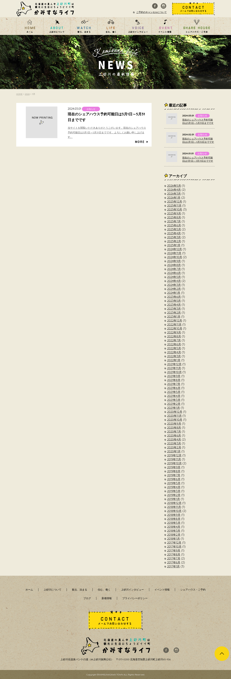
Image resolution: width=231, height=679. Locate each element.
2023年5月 (174, 300)
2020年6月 (174, 435)
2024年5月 (174, 277)
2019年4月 (173, 487)
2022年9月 (174, 332)
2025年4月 (174, 233)
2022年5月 (174, 348)
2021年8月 (173, 380)
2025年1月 (173, 245)
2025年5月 (174, 229)
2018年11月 (174, 507)
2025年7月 (174, 221)
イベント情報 (162, 589)
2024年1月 (173, 293)
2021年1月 (173, 408)
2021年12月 (174, 364)
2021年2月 (173, 404)
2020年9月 (174, 423)
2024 (27, 94)
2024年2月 (174, 289)
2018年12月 (174, 503)
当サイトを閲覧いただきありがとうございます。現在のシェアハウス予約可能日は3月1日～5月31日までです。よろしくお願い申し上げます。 (107, 132)
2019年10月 (174, 463)
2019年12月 (174, 455)
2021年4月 (173, 396)
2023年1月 (173, 316)
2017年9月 (173, 550)
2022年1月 (173, 360)
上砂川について (52, 589)
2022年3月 (174, 356)
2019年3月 (173, 491)
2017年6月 (173, 562)
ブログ (87, 598)
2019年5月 (173, 483)
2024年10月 (174, 257)
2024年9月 (174, 261)
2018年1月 (173, 538)
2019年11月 (174, 459)
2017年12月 (174, 542)
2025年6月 (174, 225)
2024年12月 (174, 249)
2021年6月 (173, 388)
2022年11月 (174, 324)
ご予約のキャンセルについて (151, 12)
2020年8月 (174, 427)
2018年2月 (173, 534)
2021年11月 (174, 368)
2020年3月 (174, 443)
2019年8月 (173, 471)
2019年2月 (173, 495)
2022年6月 (174, 344)
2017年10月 (174, 546)
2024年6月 (174, 273)
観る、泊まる (79, 589)
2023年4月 (174, 304)
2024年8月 (174, 265)
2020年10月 (174, 419)
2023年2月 (174, 312)
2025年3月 (174, 237)
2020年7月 (174, 431)
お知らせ (91, 109)
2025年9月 (174, 213)
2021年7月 (173, 384)
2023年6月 (174, 296)
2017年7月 (173, 558)
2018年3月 (173, 530)
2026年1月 (173, 197)
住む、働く (104, 589)
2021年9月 (173, 376)
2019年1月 (173, 499)
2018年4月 (173, 526)
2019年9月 (173, 467)
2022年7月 (174, 340)
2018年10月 (174, 511)
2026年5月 (174, 185)
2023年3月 (174, 308)
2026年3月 (174, 193)
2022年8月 (174, 336)
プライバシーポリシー (135, 598)
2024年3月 (174, 285)
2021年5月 (173, 392)
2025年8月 (174, 217)
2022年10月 (174, 328)
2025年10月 (174, 209)
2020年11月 (174, 415)
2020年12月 (174, 411)
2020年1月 (174, 451)
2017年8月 (173, 554)
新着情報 (107, 598)
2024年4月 (174, 281)
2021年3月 (173, 400)
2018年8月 (173, 519)
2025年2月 (174, 241)
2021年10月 (174, 372)
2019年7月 (173, 475)
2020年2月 (174, 447)
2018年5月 (173, 523)
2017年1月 (173, 566)
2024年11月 (174, 253)
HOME (19, 94)
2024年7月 (174, 269)
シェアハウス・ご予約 (193, 589)
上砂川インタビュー (132, 589)
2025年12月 (174, 201)
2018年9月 (173, 515)
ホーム (29, 589)
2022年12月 (174, 320)
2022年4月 (174, 352)
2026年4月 (174, 189)
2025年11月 (174, 205)
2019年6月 (173, 479)
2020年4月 (174, 439)
